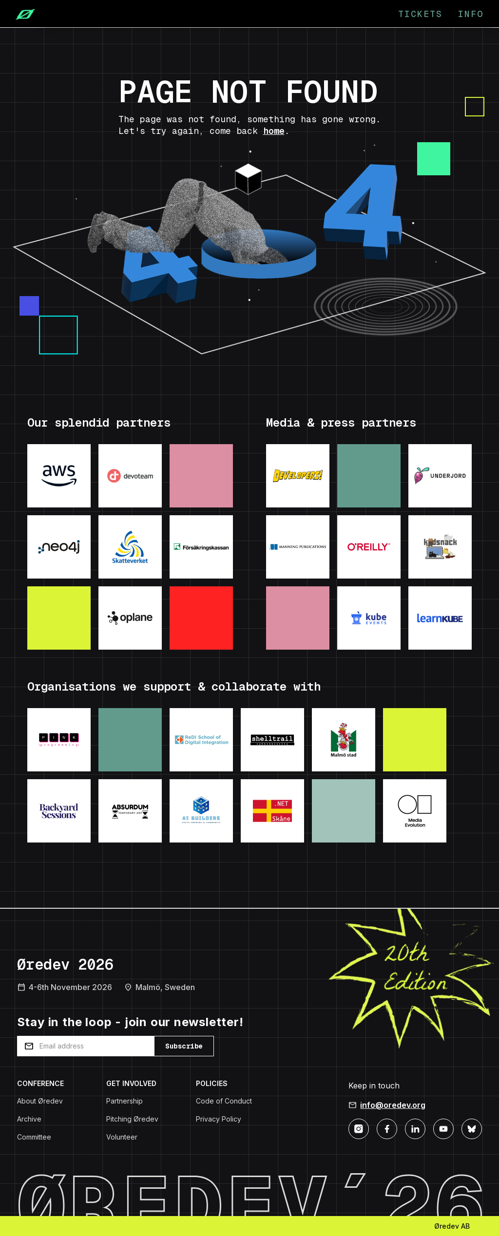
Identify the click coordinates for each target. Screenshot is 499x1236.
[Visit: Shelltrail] (272, 739)
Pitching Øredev (132, 1119)
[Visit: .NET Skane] (272, 811)
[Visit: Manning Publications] (297, 547)
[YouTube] (443, 1128)
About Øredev (40, 1101)
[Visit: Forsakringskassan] (201, 547)
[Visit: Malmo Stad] (343, 739)
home (274, 130)
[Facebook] (387, 1128)
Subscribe (184, 1046)
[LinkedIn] (415, 1128)
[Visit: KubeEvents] (369, 618)
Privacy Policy (218, 1119)
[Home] (21, 13)
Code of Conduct (224, 1101)
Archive (29, 1119)
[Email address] (85, 1046)
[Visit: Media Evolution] (414, 811)
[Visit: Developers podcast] (297, 475)
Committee (34, 1137)
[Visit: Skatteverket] (130, 547)
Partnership (124, 1101)
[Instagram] (359, 1128)
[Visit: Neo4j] (59, 547)
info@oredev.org (392, 1105)
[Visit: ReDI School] (201, 739)
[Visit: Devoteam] (130, 475)
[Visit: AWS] (59, 475)
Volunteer (121, 1137)
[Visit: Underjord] (440, 475)
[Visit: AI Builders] (201, 811)
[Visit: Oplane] (130, 618)
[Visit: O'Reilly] (369, 547)
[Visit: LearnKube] (440, 618)
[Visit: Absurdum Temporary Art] (130, 811)
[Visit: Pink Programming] (59, 739)
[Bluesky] (472, 1128)
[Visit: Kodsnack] (440, 547)
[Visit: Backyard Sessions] (59, 811)
